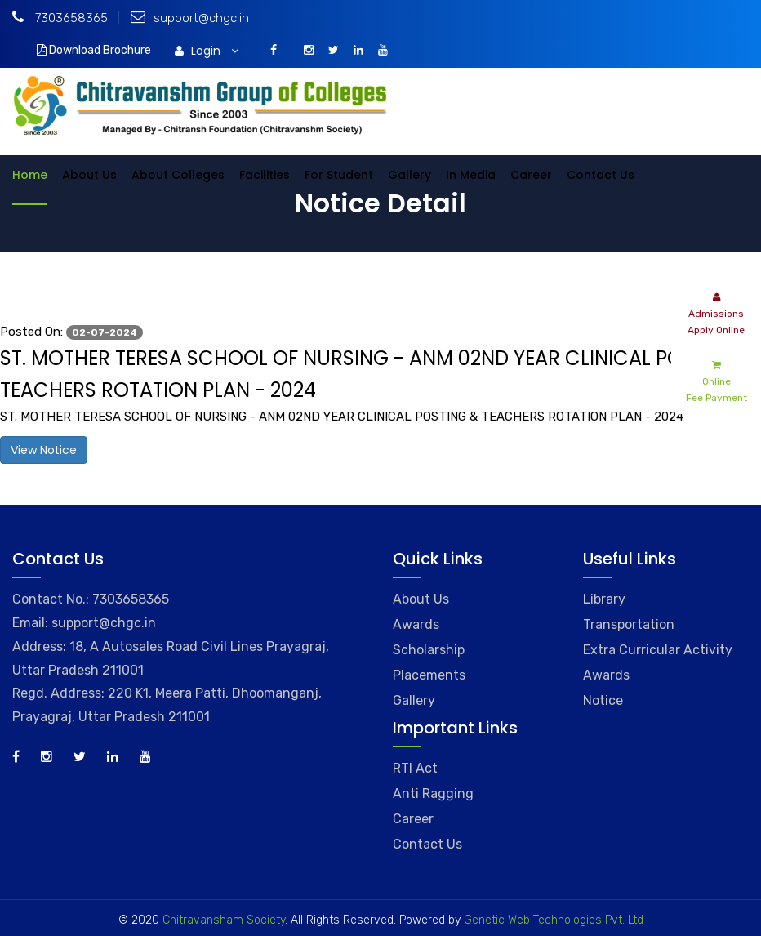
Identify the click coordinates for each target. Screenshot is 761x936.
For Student (339, 175)
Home (29, 175)
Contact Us (600, 175)
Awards (416, 624)
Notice (603, 700)
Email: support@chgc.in (84, 623)
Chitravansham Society (223, 920)
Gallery (409, 175)
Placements (429, 675)
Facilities (264, 175)
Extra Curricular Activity (657, 649)
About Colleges (178, 175)
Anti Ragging (433, 793)
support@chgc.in (190, 18)
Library (604, 599)
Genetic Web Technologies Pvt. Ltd (552, 920)
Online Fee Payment (716, 380)
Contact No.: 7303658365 (90, 599)
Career (531, 175)
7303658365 (60, 18)
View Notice (44, 450)
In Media (471, 175)
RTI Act (415, 768)
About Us (89, 175)
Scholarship (429, 649)
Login (206, 50)
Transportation (628, 624)
